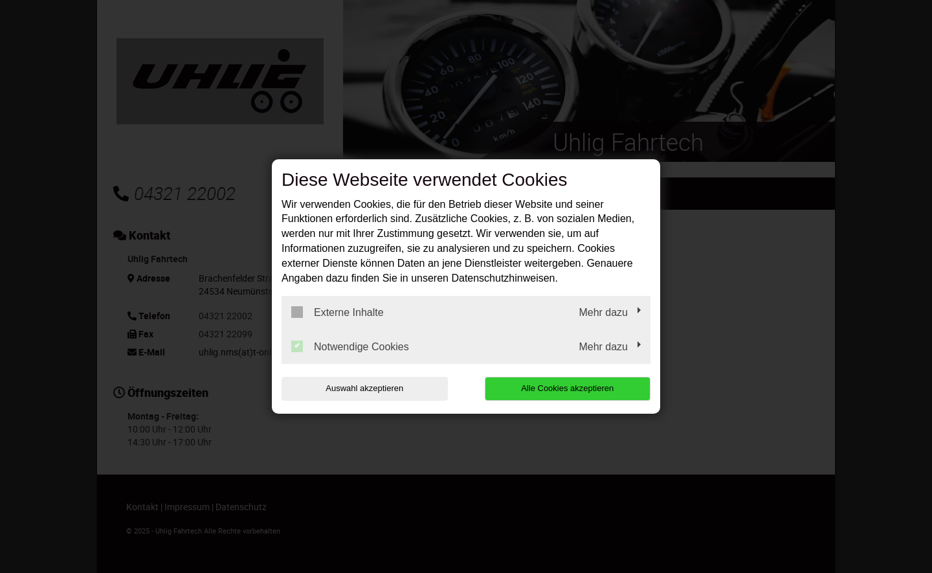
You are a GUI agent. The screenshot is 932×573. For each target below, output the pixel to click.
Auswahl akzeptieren (364, 388)
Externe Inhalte (337, 312)
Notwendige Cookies (350, 346)
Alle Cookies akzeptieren (567, 388)
